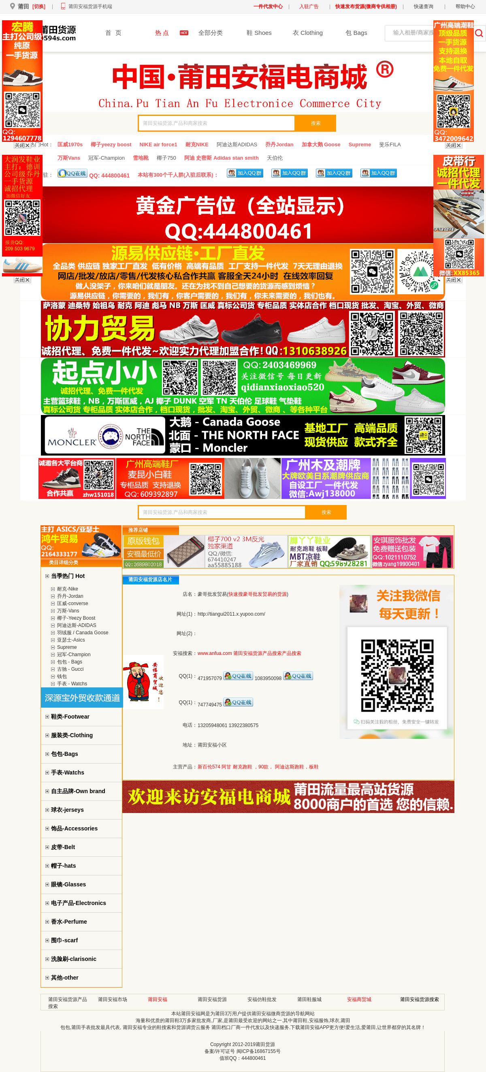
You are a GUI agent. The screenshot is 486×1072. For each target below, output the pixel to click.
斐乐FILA (390, 144)
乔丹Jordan (279, 144)
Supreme (360, 144)
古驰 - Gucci (70, 669)
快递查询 (423, 6)
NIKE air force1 (158, 144)
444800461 (253, 1058)
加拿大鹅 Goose (321, 144)
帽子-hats (63, 865)
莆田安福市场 (112, 999)
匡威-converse (72, 603)
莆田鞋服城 (309, 999)
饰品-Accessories (74, 828)
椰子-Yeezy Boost (76, 618)
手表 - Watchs (72, 684)
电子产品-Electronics (78, 903)
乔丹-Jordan (70, 596)
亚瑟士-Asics (71, 640)
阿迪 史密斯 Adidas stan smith (221, 158)
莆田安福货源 (212, 999)
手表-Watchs (67, 772)
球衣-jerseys (67, 810)
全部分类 (210, 32)
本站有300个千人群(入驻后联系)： (178, 175)
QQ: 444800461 (94, 174)
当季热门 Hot (68, 576)
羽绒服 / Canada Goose (83, 632)
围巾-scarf (64, 940)
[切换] (38, 6)
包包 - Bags (69, 662)
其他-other (65, 977)
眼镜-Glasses (68, 884)
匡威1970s (70, 144)
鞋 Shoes (259, 32)
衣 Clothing (308, 32)
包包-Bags (64, 754)
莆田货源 (265, 1044)
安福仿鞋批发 (262, 999)
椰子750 (166, 158)
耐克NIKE (197, 144)
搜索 (316, 123)
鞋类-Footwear (70, 716)
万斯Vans (69, 158)
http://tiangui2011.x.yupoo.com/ (231, 614)
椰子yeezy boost (111, 144)
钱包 (62, 676)
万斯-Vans (68, 611)
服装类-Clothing (72, 735)
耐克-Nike (67, 589)
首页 (113, 32)
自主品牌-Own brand (78, 791)
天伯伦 (275, 158)
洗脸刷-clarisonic (73, 959)
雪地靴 (141, 158)
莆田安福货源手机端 (90, 6)
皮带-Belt (63, 847)
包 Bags (356, 32)
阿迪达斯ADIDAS (237, 144)
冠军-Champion (106, 158)
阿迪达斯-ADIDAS (76, 625)
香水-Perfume (69, 921)
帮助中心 (465, 6)
